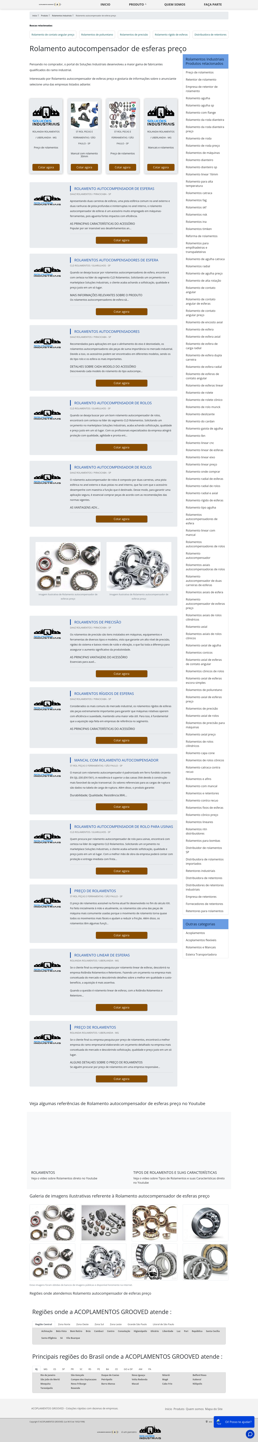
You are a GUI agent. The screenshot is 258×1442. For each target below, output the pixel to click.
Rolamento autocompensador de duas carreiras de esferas (204, 580)
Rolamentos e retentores (202, 793)
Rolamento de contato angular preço (53, 34)
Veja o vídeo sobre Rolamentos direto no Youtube (64, 1178)
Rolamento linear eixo (200, 457)
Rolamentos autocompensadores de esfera (202, 519)
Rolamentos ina (196, 222)
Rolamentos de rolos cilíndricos (199, 744)
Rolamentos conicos (199, 652)
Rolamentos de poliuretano (97, 34)
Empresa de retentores (201, 897)
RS (90, 1369)
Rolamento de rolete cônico (204, 400)
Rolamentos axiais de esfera (204, 592)
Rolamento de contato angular (200, 290)
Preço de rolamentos (200, 72)
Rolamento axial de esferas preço (204, 699)
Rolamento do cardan (200, 421)
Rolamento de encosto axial (204, 322)
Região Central (43, 1324)
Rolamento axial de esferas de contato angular (204, 662)
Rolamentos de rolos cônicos (205, 760)
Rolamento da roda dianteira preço (205, 129)
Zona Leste (116, 1324)
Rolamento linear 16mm (202, 174)
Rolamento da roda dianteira (205, 120)
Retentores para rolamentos (204, 911)
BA (107, 1369)
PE (98, 1369)
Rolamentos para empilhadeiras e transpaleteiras (197, 247)
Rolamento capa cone (200, 753)
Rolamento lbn (195, 436)
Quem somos (174, 4)
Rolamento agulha (198, 98)
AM (140, 1369)
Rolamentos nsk (196, 214)
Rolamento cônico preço (202, 815)
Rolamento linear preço (201, 464)
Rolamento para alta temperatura (199, 184)
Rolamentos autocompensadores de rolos (205, 544)
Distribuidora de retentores (210, 34)
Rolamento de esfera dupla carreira (204, 357)
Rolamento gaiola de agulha (204, 428)
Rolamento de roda (198, 138)
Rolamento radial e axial (202, 493)
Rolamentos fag (196, 200)
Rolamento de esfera (200, 329)
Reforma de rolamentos (202, 236)
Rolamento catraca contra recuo (203, 769)
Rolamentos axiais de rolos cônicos (204, 636)
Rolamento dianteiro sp (201, 167)
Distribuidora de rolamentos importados (205, 861)
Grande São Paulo (137, 1324)
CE (116, 1369)
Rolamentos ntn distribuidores (196, 831)
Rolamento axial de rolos (202, 716)
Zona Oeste (82, 1324)
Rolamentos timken (199, 229)
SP (63, 1369)
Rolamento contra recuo (202, 800)
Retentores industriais (200, 871)
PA (149, 1369)
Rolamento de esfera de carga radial (202, 346)
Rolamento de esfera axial (203, 337)
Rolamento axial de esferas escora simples (204, 680)
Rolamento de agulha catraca (205, 259)
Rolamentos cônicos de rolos (205, 671)
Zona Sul (99, 1324)
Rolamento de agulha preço (204, 273)
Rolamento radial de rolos (203, 486)
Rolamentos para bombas (203, 841)
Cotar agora (46, 167)
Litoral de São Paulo (163, 1324)
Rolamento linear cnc (200, 443)
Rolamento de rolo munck (203, 407)
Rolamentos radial (198, 266)
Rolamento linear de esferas (204, 450)
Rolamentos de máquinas (203, 153)
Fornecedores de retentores (204, 904)
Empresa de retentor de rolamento (202, 89)
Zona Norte (64, 1324)
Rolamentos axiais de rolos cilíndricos (204, 617)
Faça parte (213, 4)
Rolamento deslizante (200, 414)
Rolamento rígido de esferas (171, 34)
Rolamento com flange (201, 113)
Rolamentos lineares (199, 822)
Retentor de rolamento (201, 79)
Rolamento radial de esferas (204, 479)
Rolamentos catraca (199, 193)
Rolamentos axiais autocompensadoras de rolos (205, 567)
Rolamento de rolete (199, 393)
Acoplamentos (195, 933)
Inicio (105, 4)
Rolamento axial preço (201, 734)
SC (81, 1369)
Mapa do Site (214, 1409)
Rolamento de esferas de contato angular (202, 376)
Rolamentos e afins (198, 779)
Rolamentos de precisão (134, 34)
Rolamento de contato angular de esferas (200, 301)
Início (168, 1409)
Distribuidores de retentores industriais (205, 887)
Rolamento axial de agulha (203, 645)
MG (45, 1369)
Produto (136, 4)
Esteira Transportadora (201, 954)
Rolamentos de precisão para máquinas (205, 725)
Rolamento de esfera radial (204, 367)
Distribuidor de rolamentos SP (204, 850)
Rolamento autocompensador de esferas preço (205, 603)
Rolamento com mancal (201, 786)
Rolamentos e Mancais (201, 947)
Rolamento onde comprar (203, 472)
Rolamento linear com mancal (200, 532)
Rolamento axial (196, 627)
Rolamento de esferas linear (204, 385)
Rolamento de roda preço (203, 146)
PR (72, 1369)
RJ (36, 1369)
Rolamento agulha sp (200, 105)
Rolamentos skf (196, 207)
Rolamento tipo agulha (201, 507)
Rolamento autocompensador (198, 555)
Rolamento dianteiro (199, 160)
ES (55, 1369)
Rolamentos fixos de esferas (204, 808)
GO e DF (128, 1369)
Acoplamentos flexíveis (201, 940)
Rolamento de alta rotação (203, 281)
